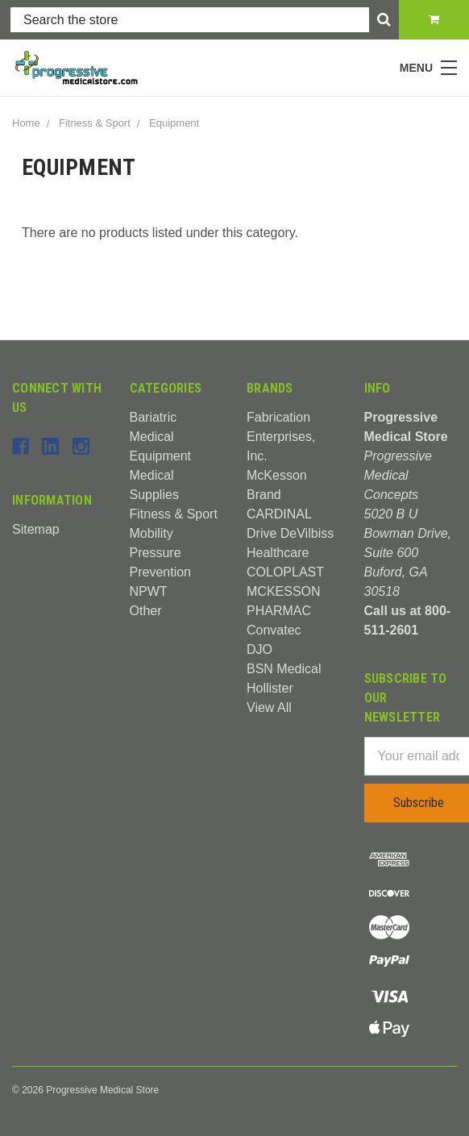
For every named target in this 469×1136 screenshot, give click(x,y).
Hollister (270, 688)
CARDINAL (279, 514)
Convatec (274, 630)
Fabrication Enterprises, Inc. (281, 436)
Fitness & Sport (174, 514)
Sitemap (36, 529)
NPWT (149, 591)
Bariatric (153, 417)
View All (269, 707)
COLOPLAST (285, 572)
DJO (259, 649)
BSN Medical (284, 669)
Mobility (151, 533)
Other (146, 611)
